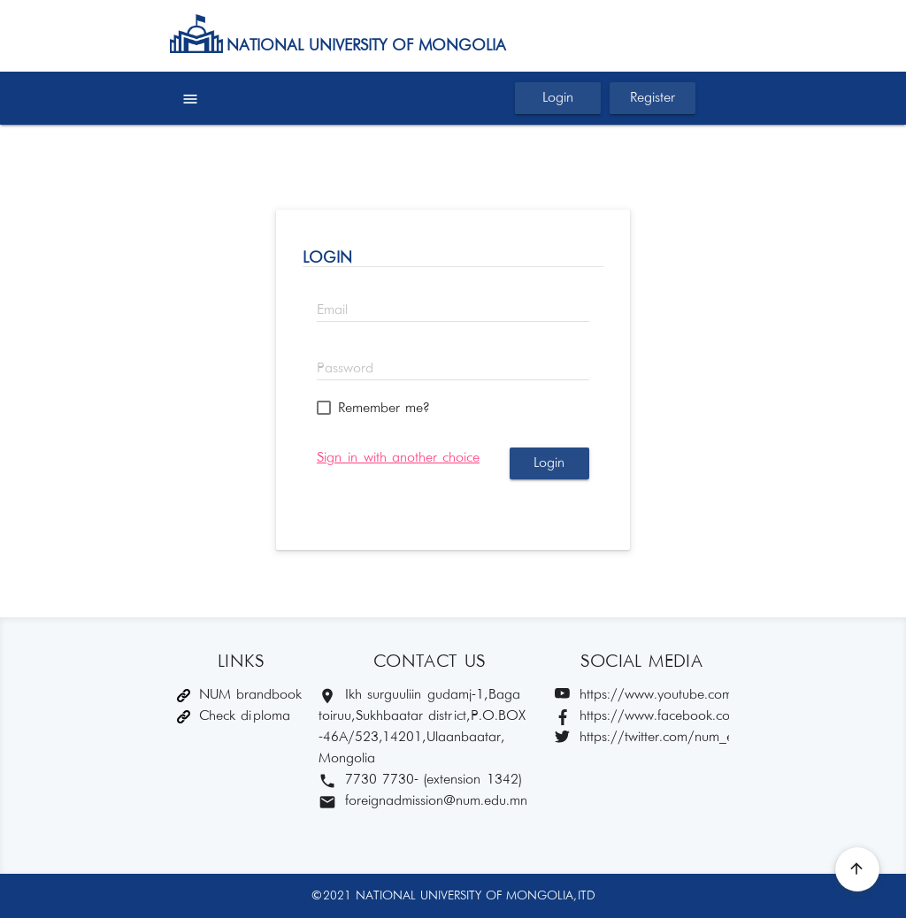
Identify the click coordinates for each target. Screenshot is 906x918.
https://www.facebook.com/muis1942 (642, 716)
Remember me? (383, 408)
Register (652, 97)
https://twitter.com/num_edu (642, 738)
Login (557, 97)
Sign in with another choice (398, 457)
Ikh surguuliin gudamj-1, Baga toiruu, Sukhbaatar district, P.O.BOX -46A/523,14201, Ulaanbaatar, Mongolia (424, 726)
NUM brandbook (239, 694)
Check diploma (233, 715)
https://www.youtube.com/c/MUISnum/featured (642, 695)
